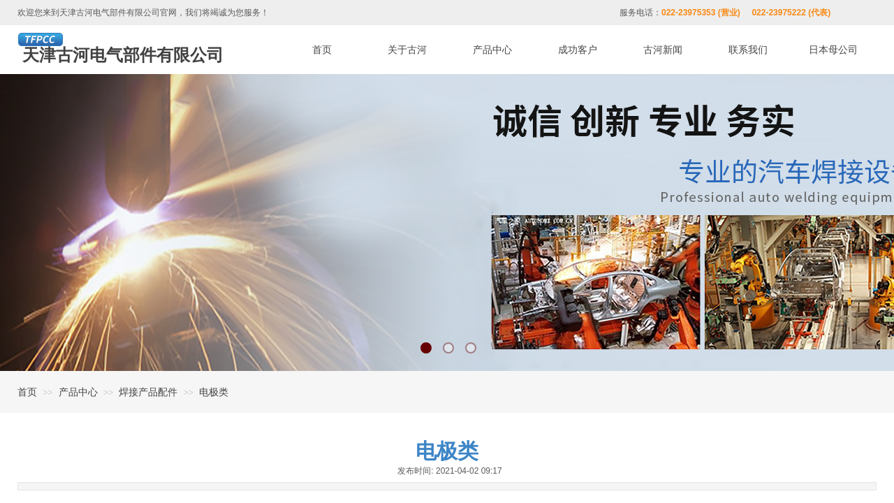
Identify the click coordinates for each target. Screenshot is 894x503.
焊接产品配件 (148, 392)
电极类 (213, 392)
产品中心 (78, 392)
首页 (27, 392)
